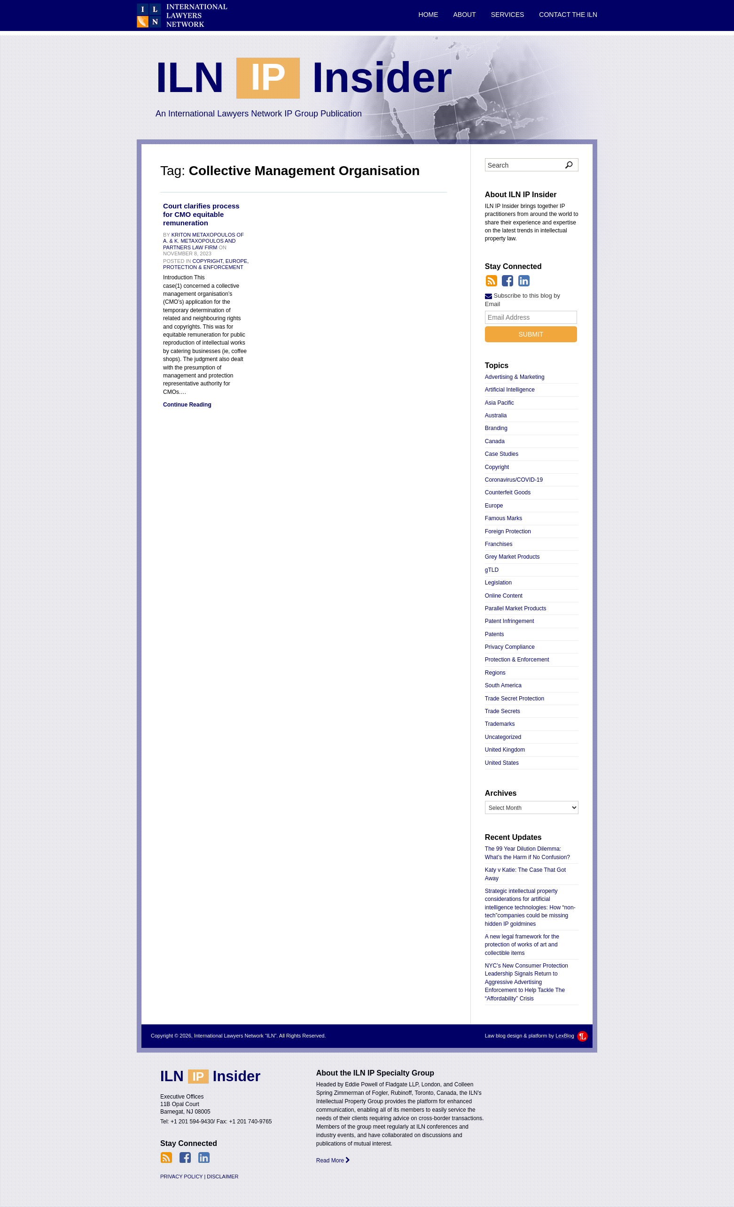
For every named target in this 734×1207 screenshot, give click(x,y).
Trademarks (500, 724)
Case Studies (501, 454)
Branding (496, 428)
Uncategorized (503, 737)
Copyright (497, 467)
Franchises (499, 544)
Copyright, (208, 261)
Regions (495, 672)
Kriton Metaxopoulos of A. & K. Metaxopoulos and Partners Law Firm (203, 241)
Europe (494, 505)
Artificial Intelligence (510, 389)
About (464, 14)
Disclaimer (222, 1176)
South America (503, 685)
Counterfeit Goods (508, 492)
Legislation (498, 582)
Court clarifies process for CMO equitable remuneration (201, 214)
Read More (333, 1160)
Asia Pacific (499, 403)
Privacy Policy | (182, 1176)
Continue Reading (187, 404)
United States (502, 763)
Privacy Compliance (510, 647)
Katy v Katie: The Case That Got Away (525, 874)
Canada (495, 441)
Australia (496, 415)
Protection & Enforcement (203, 267)
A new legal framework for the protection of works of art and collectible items (522, 944)
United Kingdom (505, 749)
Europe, (237, 261)
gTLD (492, 570)
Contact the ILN (568, 14)
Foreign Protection (508, 531)
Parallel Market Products (516, 608)
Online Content (504, 595)
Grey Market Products (512, 557)
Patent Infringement (509, 621)
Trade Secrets (502, 711)
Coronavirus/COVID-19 (514, 480)
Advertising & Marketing (515, 377)
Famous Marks (503, 518)
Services (507, 14)
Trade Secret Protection (514, 698)
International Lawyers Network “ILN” (182, 15)
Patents (494, 634)
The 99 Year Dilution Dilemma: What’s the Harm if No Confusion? (527, 853)
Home (428, 14)
